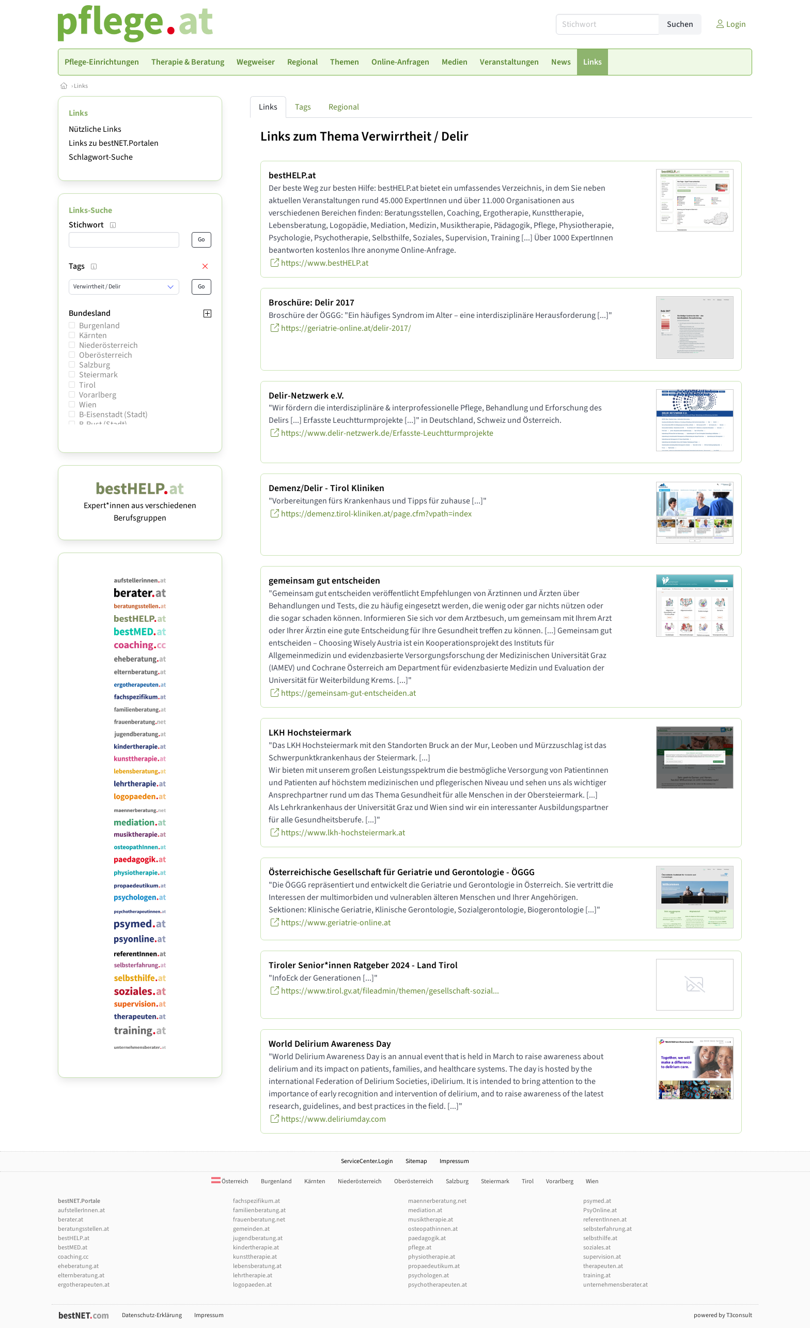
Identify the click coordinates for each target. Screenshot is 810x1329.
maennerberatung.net (437, 1201)
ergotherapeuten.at (84, 1284)
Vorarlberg (97, 395)
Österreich (229, 1181)
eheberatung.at (78, 1266)
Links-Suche (90, 210)
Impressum (454, 1161)
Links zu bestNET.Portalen (114, 143)
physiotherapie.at (431, 1256)
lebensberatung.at (257, 1266)
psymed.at (597, 1201)
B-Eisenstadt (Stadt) (113, 414)
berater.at (70, 1219)
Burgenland (99, 325)
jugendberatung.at (258, 1238)
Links (81, 86)
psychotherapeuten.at (437, 1284)
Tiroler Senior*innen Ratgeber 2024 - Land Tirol (363, 965)
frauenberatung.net (259, 1219)
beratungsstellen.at (83, 1229)
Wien (88, 404)
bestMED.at (72, 1247)
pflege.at (419, 1247)
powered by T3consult (723, 1315)
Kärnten (93, 335)
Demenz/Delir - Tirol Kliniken (326, 488)
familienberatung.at (259, 1210)
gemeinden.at (251, 1229)
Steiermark (98, 374)
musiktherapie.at (430, 1219)
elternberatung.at (81, 1275)
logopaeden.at (252, 1284)
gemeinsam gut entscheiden (324, 580)
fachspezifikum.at (256, 1201)
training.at (597, 1275)
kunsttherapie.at (255, 1256)
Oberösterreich (105, 355)
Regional (344, 107)
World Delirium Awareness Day (330, 1043)
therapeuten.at (603, 1266)
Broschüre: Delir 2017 (311, 302)
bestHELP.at (292, 175)
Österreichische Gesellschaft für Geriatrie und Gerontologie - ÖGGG (402, 872)
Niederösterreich (108, 345)
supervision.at (602, 1256)
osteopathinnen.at (433, 1229)
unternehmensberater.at (615, 1284)
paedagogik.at (427, 1238)
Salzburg (94, 365)
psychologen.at (428, 1275)
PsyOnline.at (600, 1210)
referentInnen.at (605, 1219)
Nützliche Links (95, 129)
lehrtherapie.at (252, 1275)
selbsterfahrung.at (607, 1229)
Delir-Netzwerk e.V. (306, 395)
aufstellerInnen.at (81, 1210)
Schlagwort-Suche (101, 157)
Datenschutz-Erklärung (152, 1315)
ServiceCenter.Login (367, 1161)
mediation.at (425, 1210)
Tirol (87, 385)
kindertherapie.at (256, 1247)
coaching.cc (73, 1256)
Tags (303, 107)
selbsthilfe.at (600, 1238)
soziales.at (597, 1247)
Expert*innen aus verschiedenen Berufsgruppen (140, 505)
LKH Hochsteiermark (310, 732)
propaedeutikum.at (434, 1266)
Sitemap (416, 1161)
